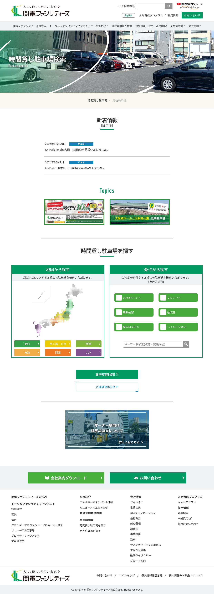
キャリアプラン (187, 502)
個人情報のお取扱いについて (186, 575)
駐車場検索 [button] (176, 26)
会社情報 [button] (194, 26)
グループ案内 (138, 560)
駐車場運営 (17, 541)
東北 (31, 344)
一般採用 (185, 518)
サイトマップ (127, 575)
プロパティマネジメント (25, 535)
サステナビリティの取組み (145, 545)
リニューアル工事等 (22, 530)
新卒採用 (183, 513)
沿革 (132, 539)
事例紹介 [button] (101, 26)
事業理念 (135, 507)
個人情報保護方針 (151, 575)
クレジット (174, 298)
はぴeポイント (132, 298)
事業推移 (135, 534)
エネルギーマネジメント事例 (96, 502)
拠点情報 (135, 523)
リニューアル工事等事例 (94, 507)
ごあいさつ (136, 502)
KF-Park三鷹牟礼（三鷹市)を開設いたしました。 (75, 168)
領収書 (171, 312)
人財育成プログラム (151, 15)
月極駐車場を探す (107, 387)
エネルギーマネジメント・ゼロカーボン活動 (37, 525)
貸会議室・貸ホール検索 (151, 26)
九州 (93, 352)
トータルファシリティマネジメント (33, 504)
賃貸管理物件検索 (121, 26)
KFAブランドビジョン (143, 513)
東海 (31, 352)
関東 (93, 344)
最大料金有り (131, 327)
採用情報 (173, 15)
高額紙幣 (128, 312)
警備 (14, 514)
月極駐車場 (119, 100)
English (128, 15)
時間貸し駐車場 (97, 100)
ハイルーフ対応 (176, 327)
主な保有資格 (138, 550)
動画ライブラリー (140, 555)
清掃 (14, 520)
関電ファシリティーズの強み (29, 26)
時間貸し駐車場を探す (93, 525)
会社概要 (135, 518)
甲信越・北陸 (60, 344)
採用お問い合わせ (188, 524)
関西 (62, 352)
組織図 (134, 529)
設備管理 (16, 509)
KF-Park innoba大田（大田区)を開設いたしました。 (77, 149)
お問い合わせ (192, 15)
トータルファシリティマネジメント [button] (70, 26)
